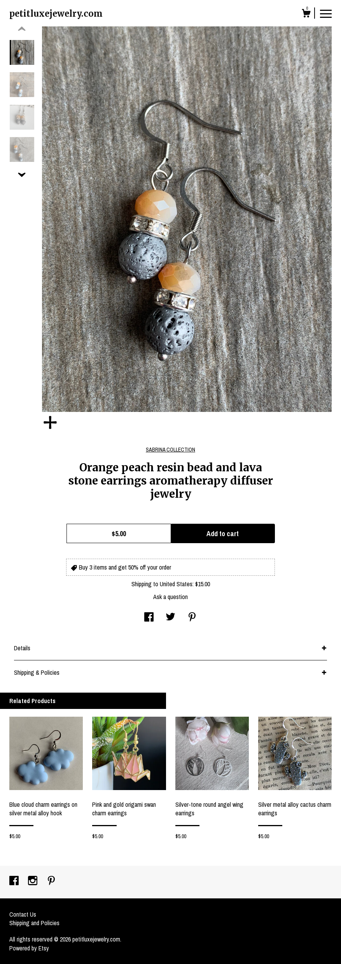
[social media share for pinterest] (192, 617)
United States (176, 584)
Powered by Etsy (29, 948)
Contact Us (22, 914)
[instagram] (33, 881)
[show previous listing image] (22, 29)
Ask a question (170, 596)
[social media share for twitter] (170, 617)
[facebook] (14, 881)
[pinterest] (51, 881)
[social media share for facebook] (149, 617)
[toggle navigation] (326, 13)
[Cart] (306, 14)
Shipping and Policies (34, 923)
